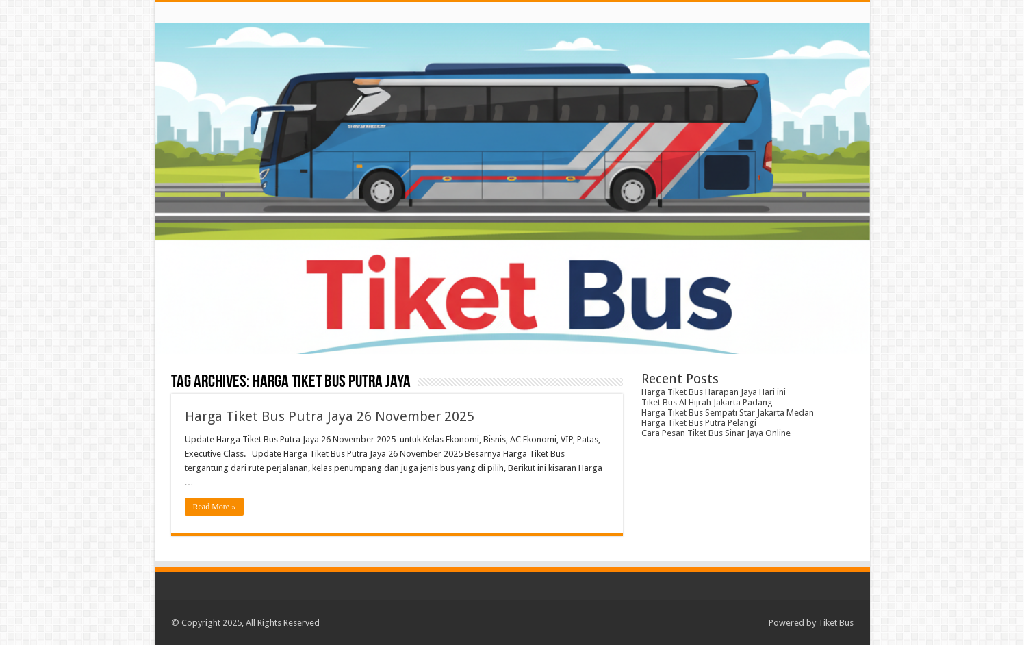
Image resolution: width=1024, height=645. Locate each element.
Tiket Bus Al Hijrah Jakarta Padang (707, 402)
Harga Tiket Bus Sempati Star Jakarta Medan (727, 412)
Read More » (214, 506)
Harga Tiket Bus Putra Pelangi (698, 423)
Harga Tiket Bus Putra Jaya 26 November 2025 (329, 416)
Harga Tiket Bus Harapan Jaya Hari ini (713, 392)
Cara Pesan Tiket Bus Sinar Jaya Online (716, 433)
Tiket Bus (836, 623)
